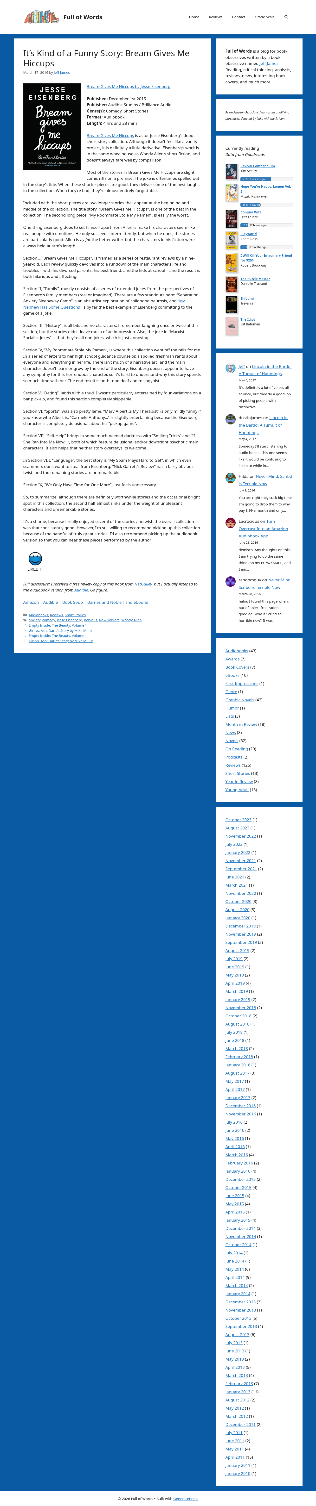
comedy (48, 620)
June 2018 (235, 1040)
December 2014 (241, 1228)
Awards (233, 659)
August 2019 (238, 950)
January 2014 (238, 1293)
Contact (238, 16)
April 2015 (235, 1212)
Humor (232, 708)
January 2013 (238, 1391)
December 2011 (241, 1424)
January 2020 (238, 918)
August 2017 (238, 1073)
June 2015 (235, 1195)
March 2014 (237, 1285)
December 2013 (241, 1302)
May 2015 (235, 1204)
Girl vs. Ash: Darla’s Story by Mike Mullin (61, 630)
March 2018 (237, 1048)
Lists (230, 716)
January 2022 (238, 852)
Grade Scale (265, 16)
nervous (90, 620)
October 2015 (239, 1187)
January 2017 (238, 1097)
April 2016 (235, 1146)
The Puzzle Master (255, 278)
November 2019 (241, 934)
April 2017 (235, 1089)
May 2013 (235, 1359)
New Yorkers (109, 620)
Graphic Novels (240, 700)
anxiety (35, 620)
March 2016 (237, 1155)
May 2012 (235, 1408)
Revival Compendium (257, 166)
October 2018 (239, 1016)
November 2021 (241, 860)
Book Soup (72, 602)
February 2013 (239, 1383)
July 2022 (234, 844)
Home (194, 16)
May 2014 (235, 1269)
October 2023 (239, 819)
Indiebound (137, 602)
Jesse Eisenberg (69, 620)
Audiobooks (38, 615)
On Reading (237, 749)
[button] (286, 17)
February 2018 (239, 1056)
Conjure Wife (250, 212)
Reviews (215, 16)
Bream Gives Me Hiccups (110, 135)
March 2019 (237, 991)
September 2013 (241, 1326)
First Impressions (242, 683)
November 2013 (241, 1310)
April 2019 (235, 983)
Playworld (248, 233)
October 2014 (239, 1244)
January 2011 (238, 1465)
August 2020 (238, 909)
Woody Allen (131, 620)
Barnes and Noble (104, 602)
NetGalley (143, 584)
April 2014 (235, 1277)
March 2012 (237, 1416)
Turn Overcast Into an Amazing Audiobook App (263, 528)
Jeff (242, 366)
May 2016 (235, 1138)
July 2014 (234, 1253)
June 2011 (235, 1441)
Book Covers (237, 667)
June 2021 (235, 877)
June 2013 (235, 1351)
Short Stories (75, 615)
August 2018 (238, 1024)
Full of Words (83, 17)
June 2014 (235, 1261)
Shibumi (247, 298)
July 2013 (234, 1342)
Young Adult (237, 789)
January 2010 (238, 1473)
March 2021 (237, 885)
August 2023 (238, 828)
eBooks (232, 675)
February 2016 (239, 1163)
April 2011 (235, 1457)
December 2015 (241, 1179)
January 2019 (238, 999)
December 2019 (241, 926)
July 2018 (234, 1032)
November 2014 (241, 1236)
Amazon (31, 602)
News (231, 732)
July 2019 (234, 958)
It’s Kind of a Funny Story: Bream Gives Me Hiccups (106, 58)
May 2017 (235, 1081)
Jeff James (269, 63)
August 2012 (238, 1400)
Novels (232, 740)
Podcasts (234, 757)
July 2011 (234, 1432)
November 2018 (241, 1007)
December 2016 (241, 1105)
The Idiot (247, 319)
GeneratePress (185, 1498)
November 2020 (241, 893)
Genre (231, 691)
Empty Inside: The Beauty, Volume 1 (58, 625)
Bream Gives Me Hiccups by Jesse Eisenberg (128, 86)
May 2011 (235, 1449)
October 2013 (239, 1318)
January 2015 (238, 1220)
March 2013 (237, 1375)
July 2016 (234, 1122)
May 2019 (235, 975)
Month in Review (241, 724)
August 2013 (238, 1334)
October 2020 (239, 901)
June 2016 (235, 1130)
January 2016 (238, 1171)
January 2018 (238, 1065)
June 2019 (235, 967)
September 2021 (241, 868)
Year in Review (239, 781)
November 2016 (241, 1114)
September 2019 (241, 942)
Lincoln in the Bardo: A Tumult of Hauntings (263, 425)
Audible (81, 590)
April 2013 (235, 1367)
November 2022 (241, 836)
